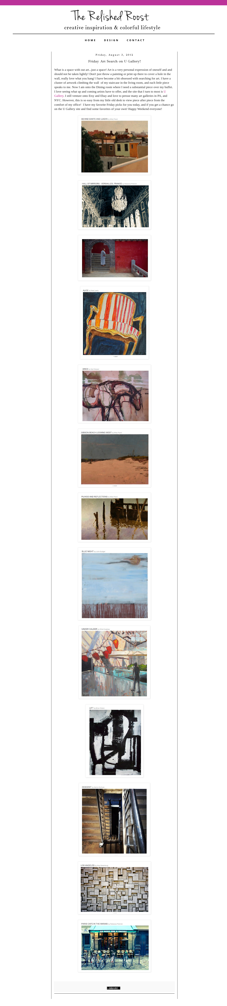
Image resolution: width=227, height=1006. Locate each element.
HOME (90, 40)
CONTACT (136, 40)
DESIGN (111, 40)
